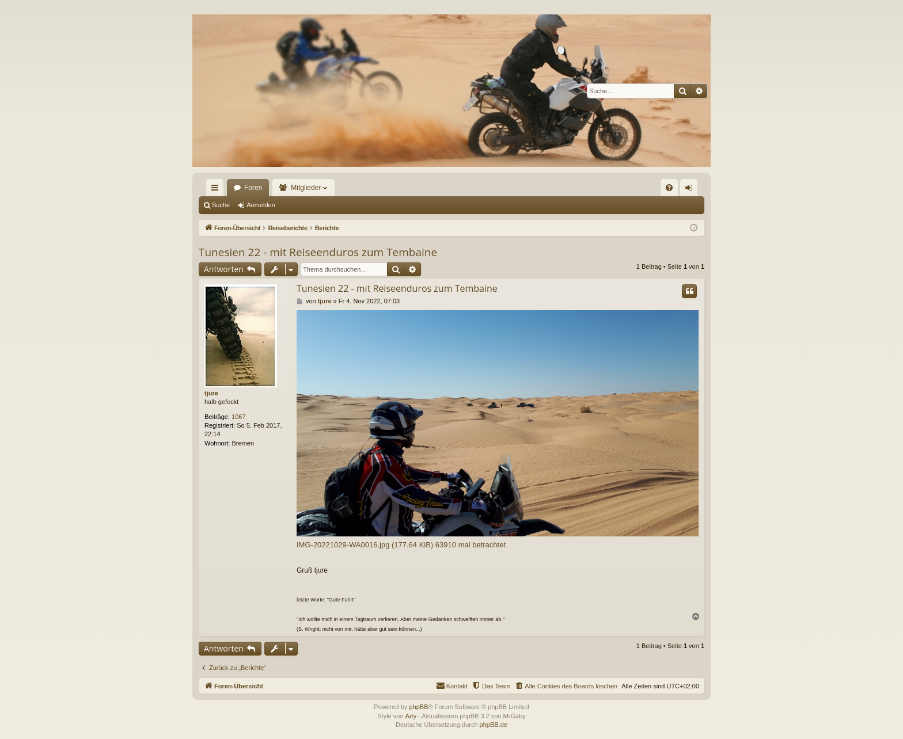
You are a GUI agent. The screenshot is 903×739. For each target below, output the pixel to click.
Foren (253, 188)
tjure (211, 393)
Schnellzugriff (217, 190)
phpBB (418, 706)
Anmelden (260, 204)
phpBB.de (493, 724)
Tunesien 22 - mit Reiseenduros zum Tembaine (318, 252)
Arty (411, 716)
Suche (221, 204)
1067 (238, 416)
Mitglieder (306, 188)
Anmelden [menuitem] (691, 190)
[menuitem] (669, 187)
